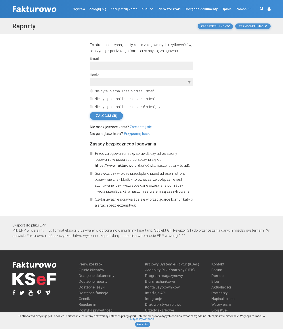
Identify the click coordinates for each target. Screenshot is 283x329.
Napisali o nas (223, 298)
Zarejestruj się (141, 127)
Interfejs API (155, 293)
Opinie (227, 9)
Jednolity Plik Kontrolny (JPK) (170, 270)
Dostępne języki (92, 287)
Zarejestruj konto (124, 9)
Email (94, 58)
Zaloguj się (97, 9)
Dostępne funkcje (93, 293)
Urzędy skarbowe (159, 310)
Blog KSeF (220, 310)
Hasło (94, 75)
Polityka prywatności (96, 310)
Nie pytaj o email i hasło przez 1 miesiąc (126, 99)
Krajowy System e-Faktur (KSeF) (172, 264)
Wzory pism (221, 304)
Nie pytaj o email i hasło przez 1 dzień (124, 91)
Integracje (153, 298)
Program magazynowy (164, 275)
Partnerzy (219, 293)
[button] (267, 9)
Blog (215, 281)
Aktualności (221, 287)
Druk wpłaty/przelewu (163, 304)
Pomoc (241, 9)
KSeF (145, 9)
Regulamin (87, 304)
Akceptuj (142, 324)
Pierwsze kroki (169, 9)
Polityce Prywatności (141, 318)
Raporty (24, 26)
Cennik (84, 298)
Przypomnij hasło (253, 26)
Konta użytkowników (162, 287)
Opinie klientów (91, 270)
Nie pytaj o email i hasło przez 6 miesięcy (127, 107)
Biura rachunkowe (160, 281)
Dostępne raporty (93, 281)
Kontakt (217, 264)
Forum (216, 270)
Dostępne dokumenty (201, 9)
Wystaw (79, 9)
